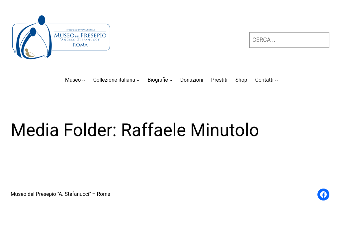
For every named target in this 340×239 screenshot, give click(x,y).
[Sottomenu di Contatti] (276, 80)
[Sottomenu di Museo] (83, 80)
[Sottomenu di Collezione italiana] (137, 80)
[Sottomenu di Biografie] (170, 80)
